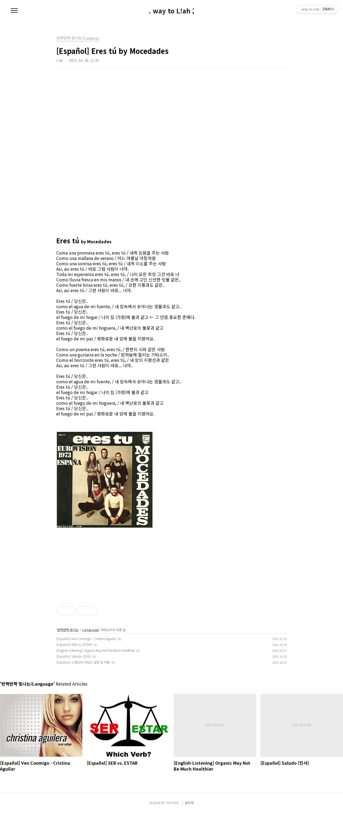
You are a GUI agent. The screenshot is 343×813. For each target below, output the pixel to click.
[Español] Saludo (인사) (73, 656)
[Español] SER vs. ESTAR (74, 644)
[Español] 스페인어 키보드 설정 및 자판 (83, 662)
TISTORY (172, 802)
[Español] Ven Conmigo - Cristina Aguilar (86, 638)
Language (90, 629)
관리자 (189, 802)
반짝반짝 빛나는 (68, 629)
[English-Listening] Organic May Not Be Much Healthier (95, 650)
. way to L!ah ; (171, 11)
